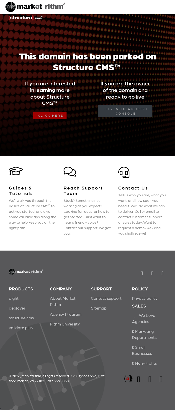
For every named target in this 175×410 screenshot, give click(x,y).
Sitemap (99, 307)
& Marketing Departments (144, 334)
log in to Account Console (126, 111)
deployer (17, 307)
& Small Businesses (142, 350)
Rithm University (65, 323)
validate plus (21, 327)
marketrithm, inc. (128, 379)
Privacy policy (144, 298)
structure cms (21, 317)
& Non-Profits (144, 363)
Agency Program (65, 314)
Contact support (106, 298)
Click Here (51, 115)
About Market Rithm (63, 301)
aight (14, 298)
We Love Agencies (143, 318)
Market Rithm (35, 7)
